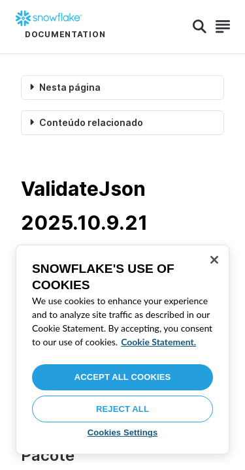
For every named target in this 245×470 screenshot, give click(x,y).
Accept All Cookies (122, 377)
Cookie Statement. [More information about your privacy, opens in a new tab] (158, 341)
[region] (122, 349)
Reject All (122, 409)
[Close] (214, 259)
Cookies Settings (123, 432)
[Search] (199, 26)
